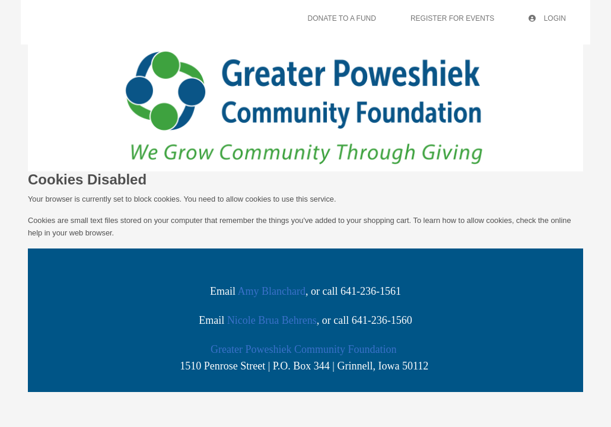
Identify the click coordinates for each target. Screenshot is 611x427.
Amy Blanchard (272, 291)
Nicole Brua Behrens (272, 320)
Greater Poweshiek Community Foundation (303, 349)
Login (547, 18)
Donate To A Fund (342, 18)
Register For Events (452, 18)
